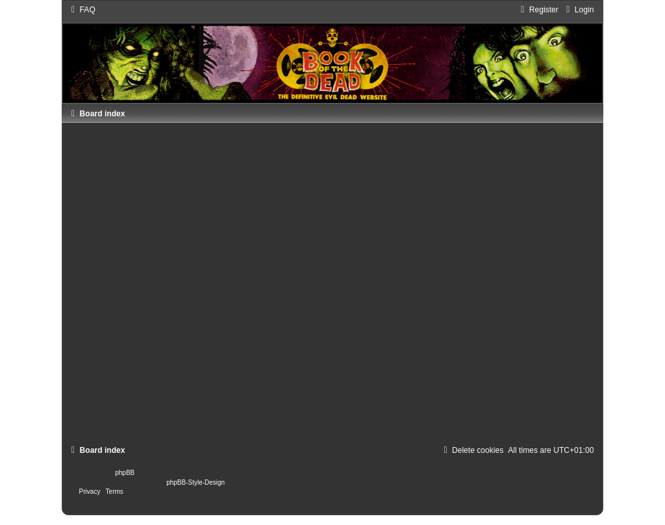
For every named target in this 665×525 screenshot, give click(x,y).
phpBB (124, 472)
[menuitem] (81, 9)
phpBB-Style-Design (195, 482)
